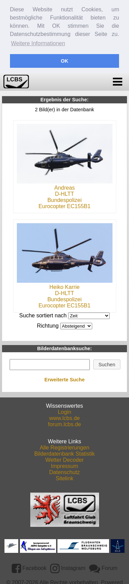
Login (64, 411)
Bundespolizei (64, 199)
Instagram (68, 567)
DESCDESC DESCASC (76, 324)
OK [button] (64, 61)
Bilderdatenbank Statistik (64, 452)
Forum (103, 567)
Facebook (29, 567)
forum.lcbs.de (64, 423)
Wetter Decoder (64, 458)
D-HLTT (64, 192)
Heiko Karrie (64, 286)
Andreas (64, 186)
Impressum (64, 465)
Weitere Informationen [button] (38, 43)
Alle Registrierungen (64, 446)
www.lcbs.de (64, 417)
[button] (107, 363)
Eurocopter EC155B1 (64, 205)
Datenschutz (64, 471)
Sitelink (65, 477)
